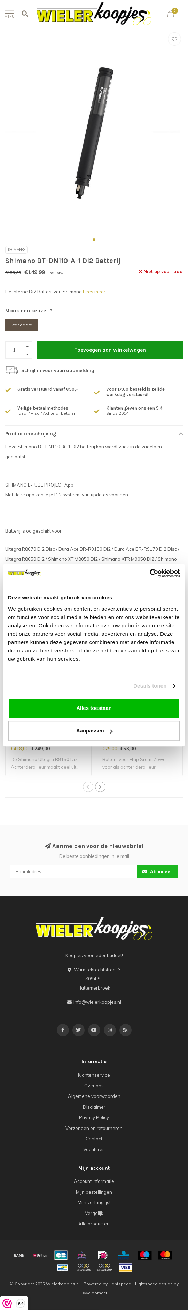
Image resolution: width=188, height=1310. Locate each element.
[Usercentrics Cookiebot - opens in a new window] (149, 573)
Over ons (94, 1085)
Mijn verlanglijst (94, 1202)
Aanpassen (94, 731)
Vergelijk (94, 1213)
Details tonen (149, 686)
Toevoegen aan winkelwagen (110, 350)
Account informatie (94, 1181)
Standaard (21, 324)
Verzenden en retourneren (94, 1128)
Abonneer (157, 871)
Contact (94, 1138)
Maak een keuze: (28, 310)
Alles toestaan (94, 708)
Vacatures (94, 1149)
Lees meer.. (95, 291)
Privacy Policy (94, 1117)
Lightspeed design (154, 1283)
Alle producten (94, 1223)
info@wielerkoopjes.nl (97, 1002)
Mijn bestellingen (94, 1192)
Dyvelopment (94, 1292)
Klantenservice (94, 1075)
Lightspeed (120, 1283)
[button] (94, 239)
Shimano (16, 249)
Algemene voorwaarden (94, 1096)
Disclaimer (94, 1107)
